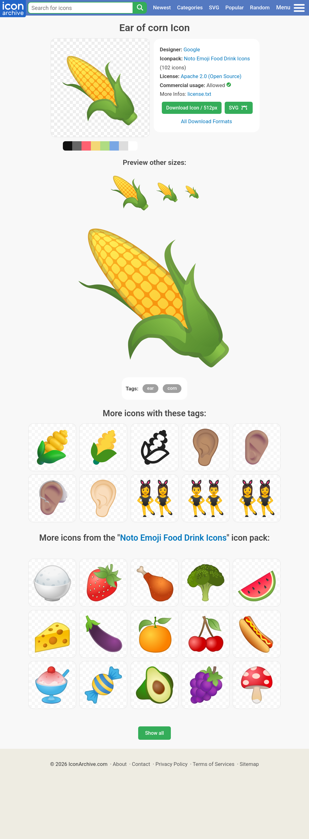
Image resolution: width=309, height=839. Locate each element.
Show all (154, 733)
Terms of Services (213, 764)
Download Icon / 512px (191, 108)
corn (172, 388)
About (120, 764)
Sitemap (249, 764)
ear (150, 388)
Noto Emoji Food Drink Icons (217, 58)
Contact (141, 764)
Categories (190, 7)
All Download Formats (206, 121)
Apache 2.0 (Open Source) (211, 76)
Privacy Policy (171, 764)
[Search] (140, 8)
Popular (234, 7)
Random (259, 7)
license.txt (199, 94)
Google (192, 49)
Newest (162, 7)
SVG (214, 7)
